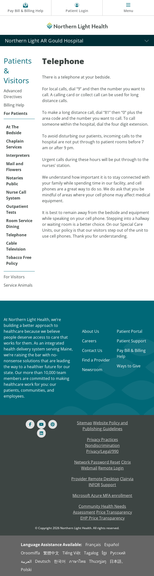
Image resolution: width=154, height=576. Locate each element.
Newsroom (92, 369)
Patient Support (131, 341)
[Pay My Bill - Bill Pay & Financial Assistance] (25, 8)
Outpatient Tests (17, 209)
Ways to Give (129, 366)
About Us (90, 331)
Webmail (89, 468)
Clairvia (126, 479)
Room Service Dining (19, 223)
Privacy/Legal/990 (102, 451)
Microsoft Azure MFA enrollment (102, 495)
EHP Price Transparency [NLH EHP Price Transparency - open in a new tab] (102, 518)
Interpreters (18, 155)
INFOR (94, 484)
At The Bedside (13, 129)
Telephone (16, 235)
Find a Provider (96, 360)
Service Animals (18, 285)
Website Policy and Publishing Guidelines (105, 425)
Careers (89, 341)
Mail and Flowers (14, 166)
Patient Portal (129, 331)
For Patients (15, 113)
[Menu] (128, 8)
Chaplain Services (15, 144)
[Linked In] (41, 433)
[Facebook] (30, 424)
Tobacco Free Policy (18, 260)
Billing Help (14, 105)
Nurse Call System (16, 195)
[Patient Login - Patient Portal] (77, 8)
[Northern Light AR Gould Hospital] (77, 40)
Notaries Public (14, 181)
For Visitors (14, 277)
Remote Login (111, 468)
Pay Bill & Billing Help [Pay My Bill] (131, 353)
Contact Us (92, 350)
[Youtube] (41, 424)
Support (108, 484)
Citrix (126, 462)
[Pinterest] (52, 424)
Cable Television (16, 246)
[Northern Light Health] (77, 25)
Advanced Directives (13, 93)
